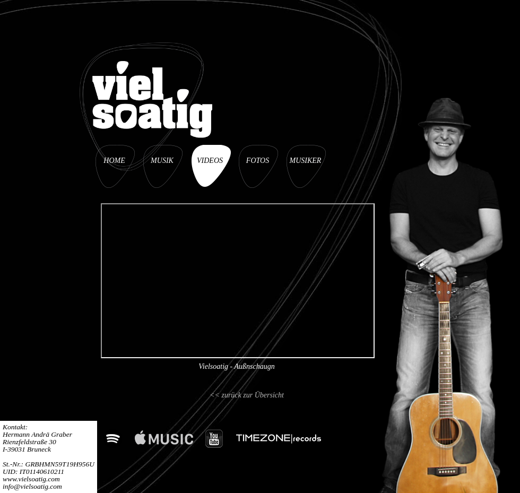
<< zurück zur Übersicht (247, 395)
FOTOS (257, 161)
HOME (114, 161)
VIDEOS (210, 161)
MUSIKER (306, 161)
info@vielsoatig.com (32, 486)
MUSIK (162, 161)
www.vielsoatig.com (31, 479)
